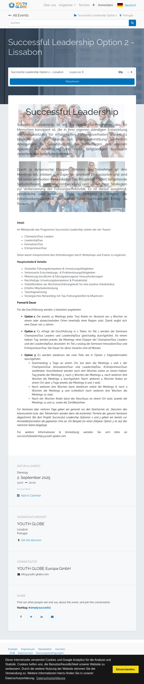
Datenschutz (26, 653)
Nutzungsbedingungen (50, 653)
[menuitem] (49, 5)
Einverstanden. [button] (125, 669)
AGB (13, 653)
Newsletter (45, 649)
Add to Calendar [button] (31, 495)
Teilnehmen (72, 81)
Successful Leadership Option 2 (95, 15)
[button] (93, 5)
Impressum (28, 649)
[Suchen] (132, 23)
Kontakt (13, 649)
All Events (18, 15)
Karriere (60, 649)
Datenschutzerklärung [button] (51, 678)
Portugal (126, 15)
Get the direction (31, 540)
